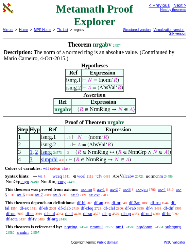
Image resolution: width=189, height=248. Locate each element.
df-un (10, 213)
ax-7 (39, 194)
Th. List (62, 30)
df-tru (156, 202)
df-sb (43, 208)
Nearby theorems (173, 10)
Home (23, 30)
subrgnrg (173, 226)
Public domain (107, 242)
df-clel (109, 208)
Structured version (137, 30)
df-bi (81, 202)
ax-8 (57, 194)
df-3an (134, 202)
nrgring (70, 226)
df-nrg (52, 218)
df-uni (146, 213)
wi (40, 176)
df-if (69, 213)
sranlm (23, 232)
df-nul (49, 213)
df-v (149, 208)
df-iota (12, 218)
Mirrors (8, 30)
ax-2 (114, 189)
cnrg (62, 181)
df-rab (130, 208)
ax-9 (75, 194)
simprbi (49, 159)
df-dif (169, 208)
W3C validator (174, 242)
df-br (166, 213)
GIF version (177, 33)
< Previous (159, 5)
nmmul (96, 226)
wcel (81, 176)
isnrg (46, 152)
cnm (159, 176)
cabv (130, 176)
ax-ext (94, 194)
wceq (57, 176)
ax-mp (86, 189)
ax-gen (142, 189)
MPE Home (42, 30)
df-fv (32, 218)
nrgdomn (145, 226)
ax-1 (101, 189)
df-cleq (87, 208)
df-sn (87, 213)
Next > (179, 5)
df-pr (106, 213)
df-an (98, 202)
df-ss (29, 213)
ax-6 (21, 194)
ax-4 (162, 189)
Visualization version (168, 30)
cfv (99, 176)
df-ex (24, 208)
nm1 (119, 226)
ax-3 (127, 189)
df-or (115, 202)
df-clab (64, 208)
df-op (126, 213)
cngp (24, 181)
